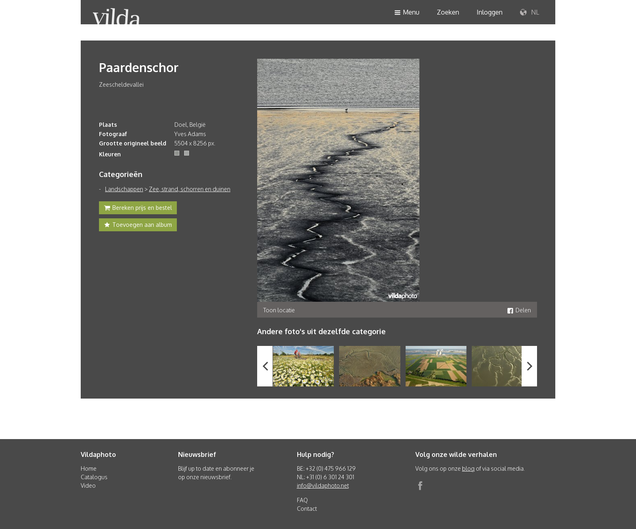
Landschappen (124, 189)
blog (468, 468)
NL (529, 12)
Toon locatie (279, 310)
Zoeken (448, 12)
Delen (519, 310)
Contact (307, 508)
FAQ (302, 500)
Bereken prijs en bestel (138, 208)
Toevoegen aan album (138, 225)
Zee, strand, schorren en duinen (189, 189)
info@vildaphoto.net (323, 485)
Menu (406, 12)
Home (89, 468)
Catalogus (94, 477)
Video (88, 485)
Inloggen (490, 12)
